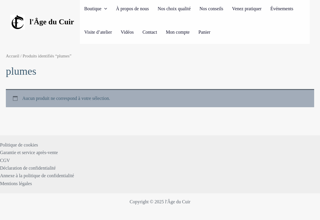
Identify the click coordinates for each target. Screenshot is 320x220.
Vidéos (127, 32)
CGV (5, 160)
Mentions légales (16, 183)
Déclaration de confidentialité (28, 168)
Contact (150, 32)
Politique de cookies (19, 144)
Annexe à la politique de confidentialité (37, 175)
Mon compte (177, 32)
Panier (204, 32)
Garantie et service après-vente (29, 152)
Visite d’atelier (98, 32)
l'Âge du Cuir (52, 22)
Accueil (12, 56)
